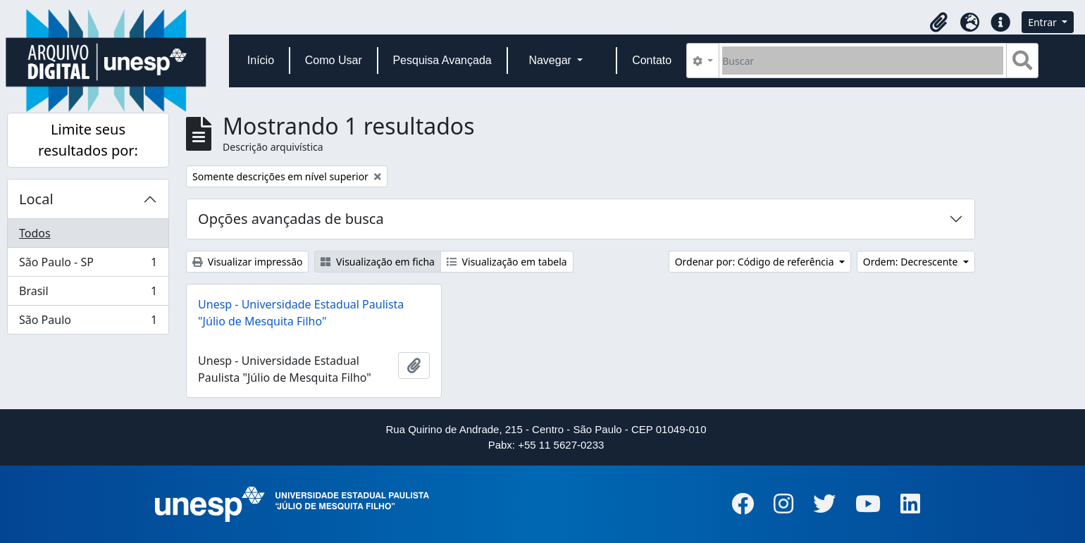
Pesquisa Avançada (441, 60)
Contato (651, 60)
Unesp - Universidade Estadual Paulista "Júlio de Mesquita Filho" (301, 313)
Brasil (87, 294)
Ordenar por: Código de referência (756, 261)
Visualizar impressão (247, 261)
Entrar (1043, 22)
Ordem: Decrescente (911, 261)
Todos (35, 233)
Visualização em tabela (507, 261)
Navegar (551, 60)
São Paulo (87, 322)
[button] (938, 22)
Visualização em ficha (378, 261)
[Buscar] (863, 60)
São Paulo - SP (87, 265)
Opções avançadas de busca (291, 218)
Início (260, 60)
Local (36, 198)
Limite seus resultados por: (88, 140)
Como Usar (333, 60)
